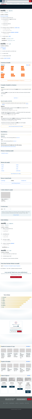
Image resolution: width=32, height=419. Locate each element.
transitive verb (3, 47)
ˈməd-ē (6, 225)
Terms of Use (27, 403)
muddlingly (3, 180)
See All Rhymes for (16, 173)
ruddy (17, 166)
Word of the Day (16, 324)
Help (4, 403)
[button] (3, 3)
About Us (7, 403)
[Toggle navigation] (1, 1)
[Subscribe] (29, 399)
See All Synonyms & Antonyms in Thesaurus (16, 80)
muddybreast (23, 180)
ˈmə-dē (6, 12)
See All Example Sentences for (16, 126)
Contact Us (17, 403)
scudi (2, 168)
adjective (11, 10)
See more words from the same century (8, 146)
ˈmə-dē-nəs (10, 40)
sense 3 (18, 137)
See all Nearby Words (16, 183)
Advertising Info (12, 403)
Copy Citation (16, 214)
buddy (17, 164)
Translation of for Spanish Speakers (12, 265)
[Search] (18, 1)
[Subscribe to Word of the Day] (13, 331)
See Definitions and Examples (15, 327)
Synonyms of (4, 16)
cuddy (2, 166)
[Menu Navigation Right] (31, 3)
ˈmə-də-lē (8, 38)
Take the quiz (28, 392)
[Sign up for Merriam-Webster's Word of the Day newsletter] (22, 399)
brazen (15, 326)
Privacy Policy (22, 403)
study (17, 168)
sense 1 (15, 141)
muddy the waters (4, 153)
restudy (2, 170)
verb (10, 43)
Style (2, 209)
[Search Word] (30, 1)
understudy (18, 170)
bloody (2, 164)
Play (4, 386)
